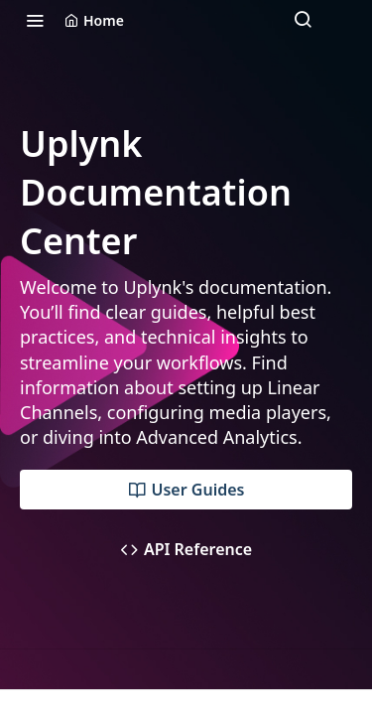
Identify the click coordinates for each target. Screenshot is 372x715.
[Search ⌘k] (302, 20)
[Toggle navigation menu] (35, 20)
